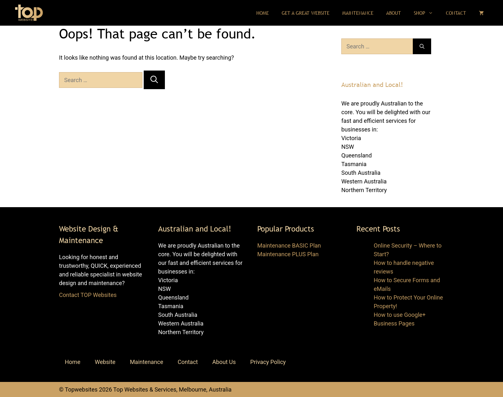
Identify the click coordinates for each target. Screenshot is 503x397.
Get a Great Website (305, 13)
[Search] (154, 80)
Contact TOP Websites (87, 294)
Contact (456, 13)
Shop (426, 12)
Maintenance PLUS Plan (288, 254)
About (393, 13)
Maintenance (357, 13)
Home (262, 13)
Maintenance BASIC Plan (289, 245)
